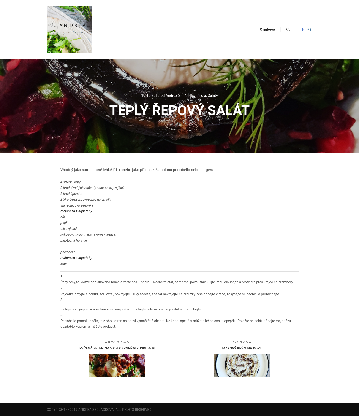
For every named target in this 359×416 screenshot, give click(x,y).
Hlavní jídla (197, 95)
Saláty (213, 95)
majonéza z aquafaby (76, 211)
